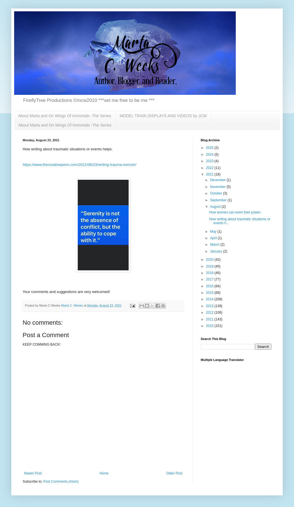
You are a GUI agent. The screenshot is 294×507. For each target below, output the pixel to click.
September (219, 200)
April (214, 238)
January (216, 251)
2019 (210, 266)
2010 (210, 326)
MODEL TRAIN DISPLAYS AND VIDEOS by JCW (163, 116)
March (215, 245)
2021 (210, 174)
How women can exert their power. (235, 212)
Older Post (174, 473)
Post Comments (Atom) (61, 482)
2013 (210, 306)
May (213, 232)
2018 (210, 273)
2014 (210, 299)
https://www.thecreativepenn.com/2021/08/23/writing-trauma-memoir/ (79, 164)
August (216, 207)
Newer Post (33, 473)
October (216, 193)
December (218, 180)
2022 (210, 168)
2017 (210, 279)
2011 (210, 319)
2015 (210, 293)
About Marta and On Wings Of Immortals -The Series (64, 116)
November (218, 187)
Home (104, 473)
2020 (210, 260)
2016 (210, 286)
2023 (210, 161)
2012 (210, 313)
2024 (210, 155)
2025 (210, 148)
